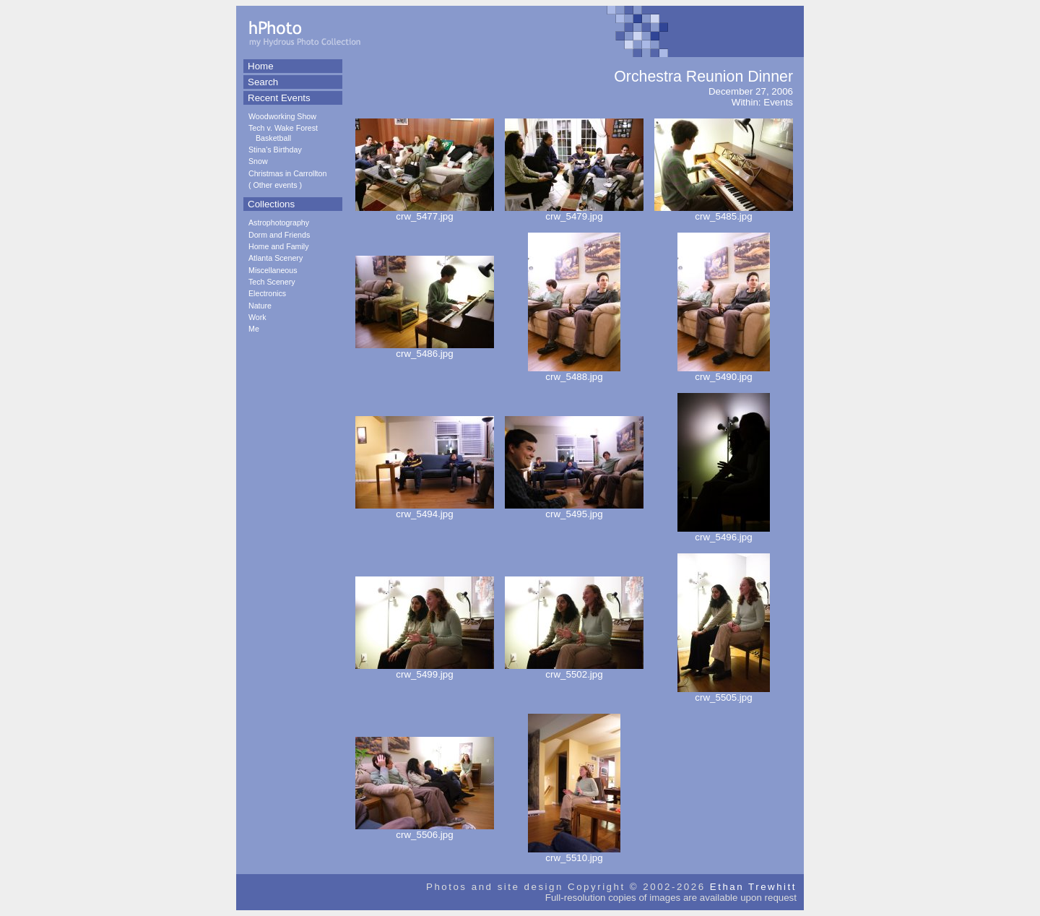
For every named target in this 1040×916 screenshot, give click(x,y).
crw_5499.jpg (424, 670)
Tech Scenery (271, 281)
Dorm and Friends (279, 234)
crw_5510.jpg (574, 853)
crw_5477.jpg (424, 212)
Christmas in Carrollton (287, 173)
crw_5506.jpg (424, 830)
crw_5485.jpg (723, 212)
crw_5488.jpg (574, 372)
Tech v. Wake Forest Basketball (283, 133)
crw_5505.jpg (723, 693)
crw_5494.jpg (424, 509)
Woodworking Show (282, 116)
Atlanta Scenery (275, 258)
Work (257, 317)
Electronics (267, 293)
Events (778, 102)
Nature (260, 305)
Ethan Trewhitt (753, 886)
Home (261, 66)
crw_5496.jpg (723, 533)
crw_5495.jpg (574, 509)
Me (253, 328)
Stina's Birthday (275, 149)
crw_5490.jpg (723, 372)
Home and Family (278, 246)
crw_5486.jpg (424, 349)
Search (263, 82)
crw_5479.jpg (574, 212)
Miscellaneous (273, 270)
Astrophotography (278, 222)
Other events (276, 185)
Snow (258, 161)
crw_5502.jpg (574, 670)
